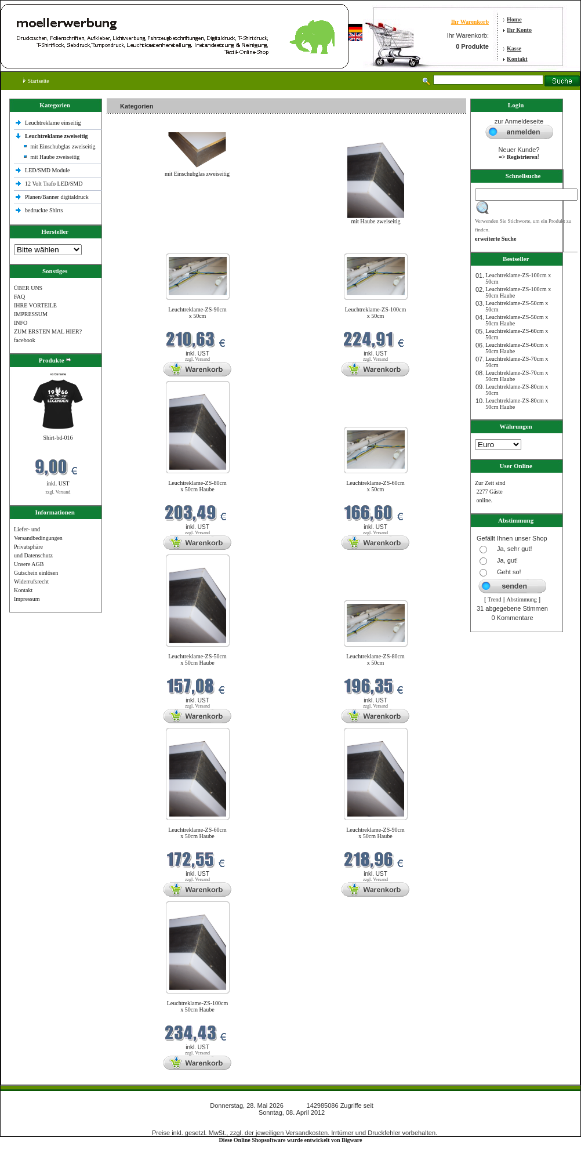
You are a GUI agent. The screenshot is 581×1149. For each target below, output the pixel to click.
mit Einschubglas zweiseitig (62, 146)
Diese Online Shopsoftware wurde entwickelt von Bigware (290, 1140)
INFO (20, 323)
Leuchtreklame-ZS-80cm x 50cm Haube (197, 486)
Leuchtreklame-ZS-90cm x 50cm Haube (375, 833)
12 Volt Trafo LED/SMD (53, 183)
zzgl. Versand (58, 492)
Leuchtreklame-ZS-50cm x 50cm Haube (197, 659)
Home (514, 19)
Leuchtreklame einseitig (53, 122)
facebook (24, 340)
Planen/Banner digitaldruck (57, 197)
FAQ (19, 296)
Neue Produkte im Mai (136, 246)
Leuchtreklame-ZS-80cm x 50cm (375, 659)
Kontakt (517, 59)
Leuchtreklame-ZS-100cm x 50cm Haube (197, 1006)
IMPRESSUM (31, 314)
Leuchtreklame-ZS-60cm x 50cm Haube (197, 833)
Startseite (36, 81)
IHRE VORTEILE (35, 305)
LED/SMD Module (47, 170)
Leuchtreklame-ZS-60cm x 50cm (375, 486)
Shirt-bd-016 (57, 437)
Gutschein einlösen (36, 573)
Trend (495, 599)
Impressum (26, 599)
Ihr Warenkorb (470, 22)
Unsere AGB (28, 564)
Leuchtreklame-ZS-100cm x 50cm (375, 312)
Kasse (514, 48)
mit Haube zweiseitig (54, 157)
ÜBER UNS (28, 288)
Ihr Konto (519, 30)
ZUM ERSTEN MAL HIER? (48, 331)
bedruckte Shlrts (44, 210)
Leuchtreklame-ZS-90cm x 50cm (197, 312)
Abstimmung (522, 599)
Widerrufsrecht (31, 581)
